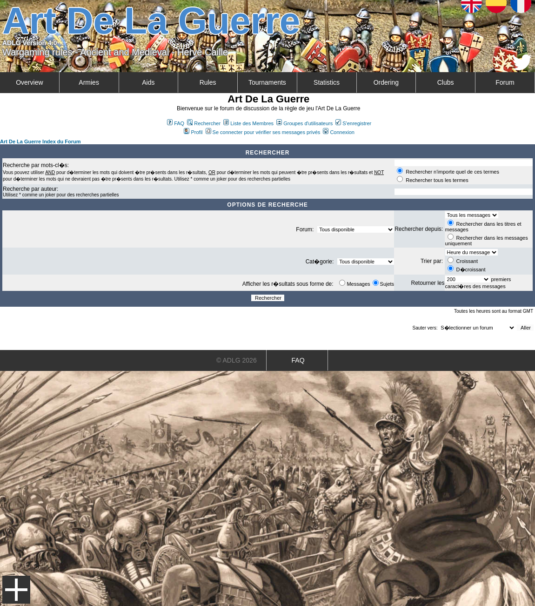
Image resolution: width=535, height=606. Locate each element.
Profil (193, 132)
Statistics (327, 82)
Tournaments (267, 82)
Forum (504, 82)
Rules (208, 82)
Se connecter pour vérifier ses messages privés (263, 132)
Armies (89, 82)
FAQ (175, 123)
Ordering (386, 82)
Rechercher (204, 123)
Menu (16, 590)
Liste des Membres (248, 123)
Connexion (338, 132)
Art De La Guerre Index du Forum (40, 141)
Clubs (445, 82)
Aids (148, 82)
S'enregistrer (353, 123)
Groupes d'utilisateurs (304, 123)
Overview (29, 82)
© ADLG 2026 (236, 360)
